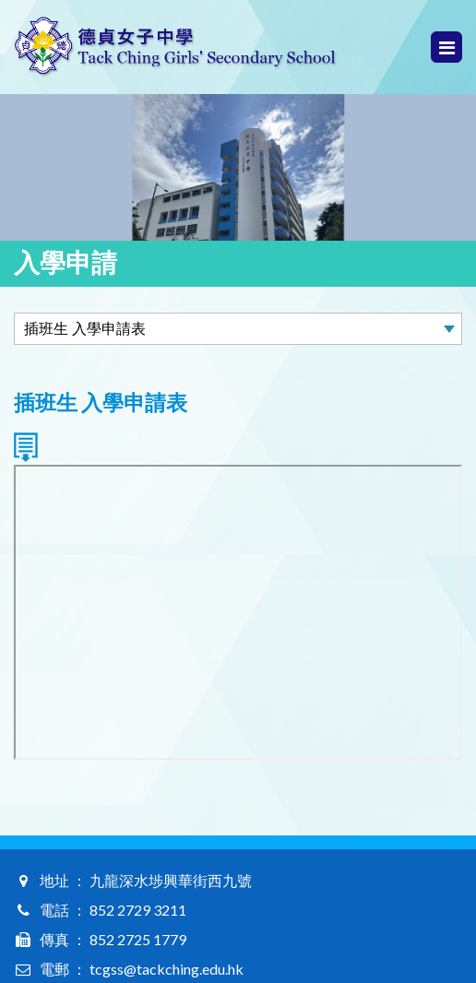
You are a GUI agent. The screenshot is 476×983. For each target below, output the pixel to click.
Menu (447, 47)
